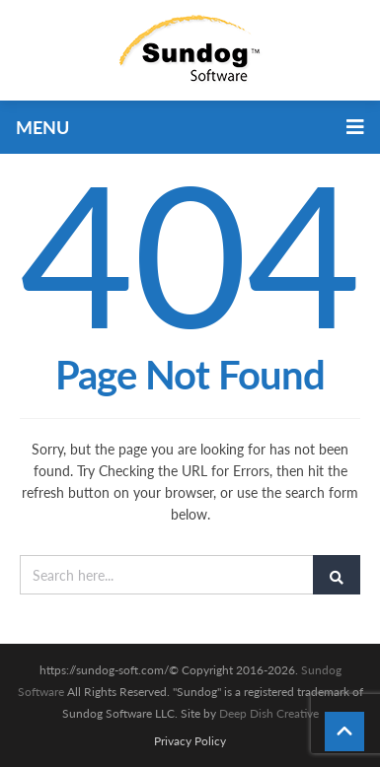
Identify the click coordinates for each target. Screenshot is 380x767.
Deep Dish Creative (269, 713)
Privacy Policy (190, 741)
